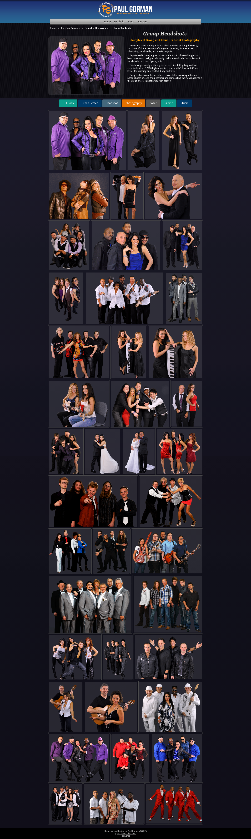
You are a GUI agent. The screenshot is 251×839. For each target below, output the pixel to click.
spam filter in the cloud (125, 833)
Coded (121, 831)
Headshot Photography (96, 28)
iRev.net (142, 21)
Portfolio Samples (70, 28)
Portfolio (119, 21)
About (130, 21)
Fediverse (125, 836)
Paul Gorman (134, 831)
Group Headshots (122, 28)
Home (107, 21)
